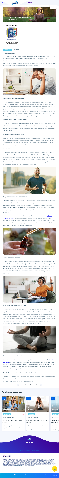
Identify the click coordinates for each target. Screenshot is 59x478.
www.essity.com (18, 465)
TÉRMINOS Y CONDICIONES (25, 450)
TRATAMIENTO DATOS (35, 450)
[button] (5, 475)
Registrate (55, 475)
